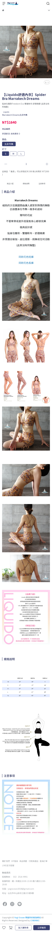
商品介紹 (10, 183)
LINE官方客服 (8, 865)
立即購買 (41, 927)
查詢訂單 (43, 861)
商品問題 (23, 861)
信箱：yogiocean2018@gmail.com (18, 888)
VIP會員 (14, 861)
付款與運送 (33, 861)
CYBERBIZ (34, 920)
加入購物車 (23, 927)
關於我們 (6, 861)
